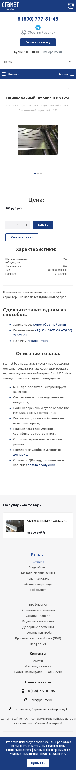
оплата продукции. (42, 465)
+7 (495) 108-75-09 (47, 330)
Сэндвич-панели (38, 615)
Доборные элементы (38, 627)
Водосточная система (38, 621)
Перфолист (38, 644)
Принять (38, 763)
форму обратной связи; (49, 324)
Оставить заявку (38, 42)
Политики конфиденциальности (43, 753)
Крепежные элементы (38, 610)
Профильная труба (38, 632)
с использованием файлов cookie (28, 750)
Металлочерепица (38, 584)
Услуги (38, 660)
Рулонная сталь (38, 578)
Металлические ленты (38, 573)
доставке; (20, 454)
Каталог (38, 554)
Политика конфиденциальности (38, 672)
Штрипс (38, 561)
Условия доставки (38, 666)
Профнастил (38, 604)
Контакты (38, 653)
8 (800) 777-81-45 (38, 19)
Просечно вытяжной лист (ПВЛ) (38, 638)
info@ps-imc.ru (52, 52)
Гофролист (38, 589)
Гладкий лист (38, 567)
